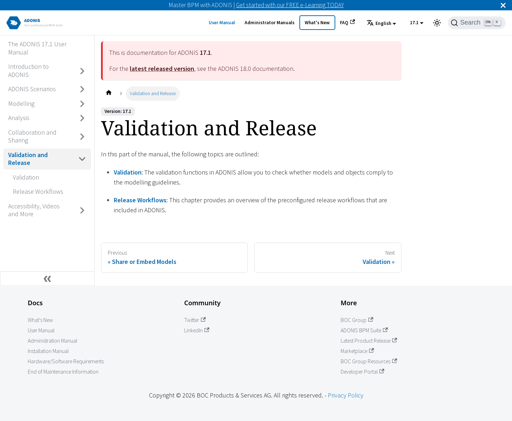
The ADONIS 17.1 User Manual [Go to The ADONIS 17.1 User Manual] (37, 48)
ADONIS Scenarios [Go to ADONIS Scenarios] (32, 89)
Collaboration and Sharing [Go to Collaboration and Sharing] (32, 136)
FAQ (347, 22)
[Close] (503, 5)
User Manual (222, 23)
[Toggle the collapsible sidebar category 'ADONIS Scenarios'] (82, 89)
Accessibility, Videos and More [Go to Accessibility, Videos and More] (34, 210)
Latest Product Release (369, 340)
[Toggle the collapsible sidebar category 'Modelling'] (82, 103)
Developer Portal (362, 371)
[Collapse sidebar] (47, 278)
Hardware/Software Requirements (66, 361)
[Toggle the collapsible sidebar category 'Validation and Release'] (82, 159)
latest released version (162, 68)
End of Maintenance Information (63, 371)
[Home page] (108, 93)
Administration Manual (52, 340)
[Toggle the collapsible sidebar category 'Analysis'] (82, 118)
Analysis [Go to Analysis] (19, 118)
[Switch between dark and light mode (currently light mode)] (437, 22)
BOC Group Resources (369, 361)
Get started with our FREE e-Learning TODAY (290, 5)
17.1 (414, 23)
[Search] (477, 22)
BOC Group (357, 320)
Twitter (195, 320)
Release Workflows (140, 200)
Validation (128, 172)
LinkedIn (196, 330)
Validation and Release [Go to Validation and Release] (28, 159)
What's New (317, 23)
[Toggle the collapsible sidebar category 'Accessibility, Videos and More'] (82, 210)
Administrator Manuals (269, 23)
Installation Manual (48, 351)
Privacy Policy (345, 395)
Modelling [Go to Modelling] (21, 103)
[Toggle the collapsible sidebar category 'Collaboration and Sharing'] (82, 136)
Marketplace (357, 351)
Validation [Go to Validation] (26, 177)
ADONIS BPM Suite (364, 330)
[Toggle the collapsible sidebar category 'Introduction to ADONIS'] (82, 71)
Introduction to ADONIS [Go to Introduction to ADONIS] (28, 70)
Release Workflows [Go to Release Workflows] (38, 191)
